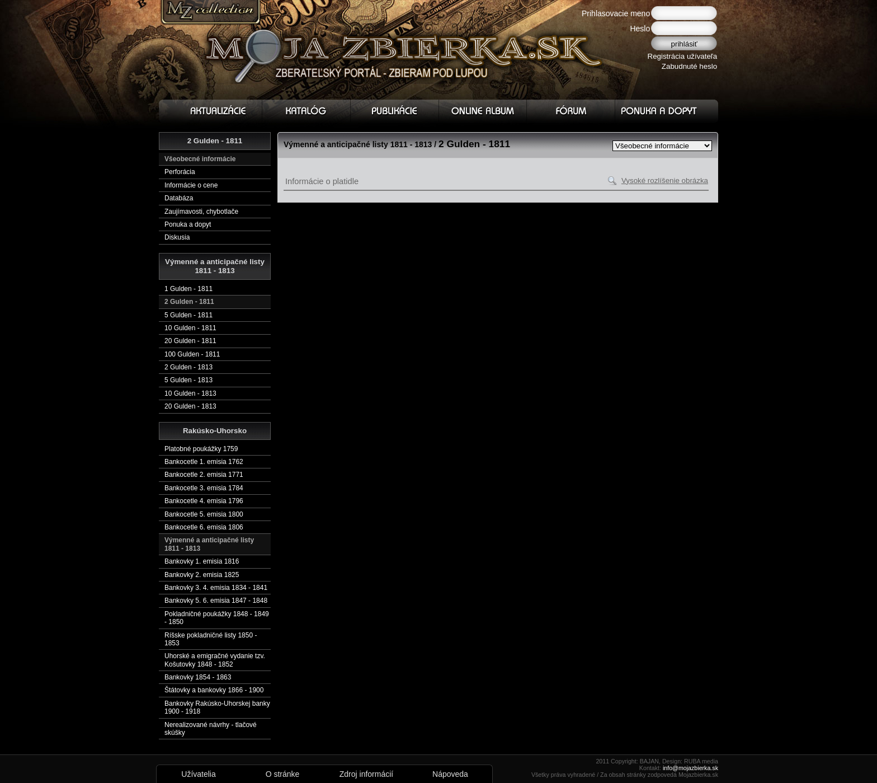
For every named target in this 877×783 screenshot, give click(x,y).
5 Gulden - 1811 (188, 315)
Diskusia (177, 237)
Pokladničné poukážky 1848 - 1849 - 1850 (216, 618)
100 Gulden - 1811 (192, 354)
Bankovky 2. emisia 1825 (201, 575)
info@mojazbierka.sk (690, 768)
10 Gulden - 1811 (190, 328)
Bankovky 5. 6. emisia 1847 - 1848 (215, 600)
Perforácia (179, 172)
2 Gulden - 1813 (188, 367)
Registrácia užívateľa (683, 56)
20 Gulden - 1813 (190, 406)
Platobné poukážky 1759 (201, 449)
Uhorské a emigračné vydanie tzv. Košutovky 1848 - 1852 (214, 660)
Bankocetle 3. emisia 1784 (203, 488)
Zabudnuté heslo (689, 66)
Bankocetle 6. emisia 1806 (203, 527)
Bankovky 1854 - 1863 (197, 677)
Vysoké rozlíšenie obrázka (664, 180)
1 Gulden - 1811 (188, 289)
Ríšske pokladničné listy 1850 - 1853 (210, 639)
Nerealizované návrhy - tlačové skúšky (210, 729)
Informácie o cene (191, 185)
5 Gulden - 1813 (188, 380)
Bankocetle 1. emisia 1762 (203, 462)
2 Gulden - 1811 (189, 302)
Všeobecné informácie (199, 159)
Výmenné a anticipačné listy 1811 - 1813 (209, 544)
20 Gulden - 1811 (190, 341)
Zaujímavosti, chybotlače (201, 211)
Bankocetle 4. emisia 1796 (203, 501)
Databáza (178, 198)
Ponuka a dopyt (187, 224)
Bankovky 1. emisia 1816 (201, 561)
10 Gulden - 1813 (190, 393)
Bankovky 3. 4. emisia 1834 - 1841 (215, 588)
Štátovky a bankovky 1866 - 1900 (213, 690)
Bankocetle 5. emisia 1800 (203, 514)
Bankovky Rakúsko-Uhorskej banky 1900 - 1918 (217, 707)
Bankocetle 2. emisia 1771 (203, 475)
